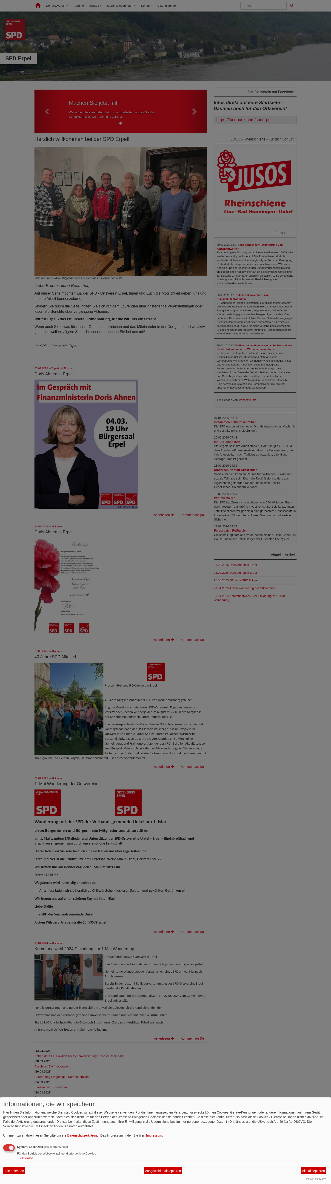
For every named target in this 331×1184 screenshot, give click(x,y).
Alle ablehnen (14, 1171)
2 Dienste (25, 1158)
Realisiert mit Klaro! (315, 1179)
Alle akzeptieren (313, 1171)
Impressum (154, 1135)
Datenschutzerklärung (83, 1135)
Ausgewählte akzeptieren (163, 1171)
